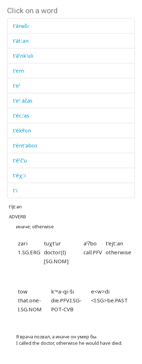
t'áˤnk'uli (23, 55)
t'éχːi (19, 175)
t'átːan (21, 40)
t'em (18, 70)
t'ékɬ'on (22, 130)
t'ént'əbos (25, 145)
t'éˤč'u (20, 160)
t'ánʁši (21, 25)
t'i (15, 190)
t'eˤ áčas (22, 100)
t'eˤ (16, 85)
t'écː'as (21, 115)
